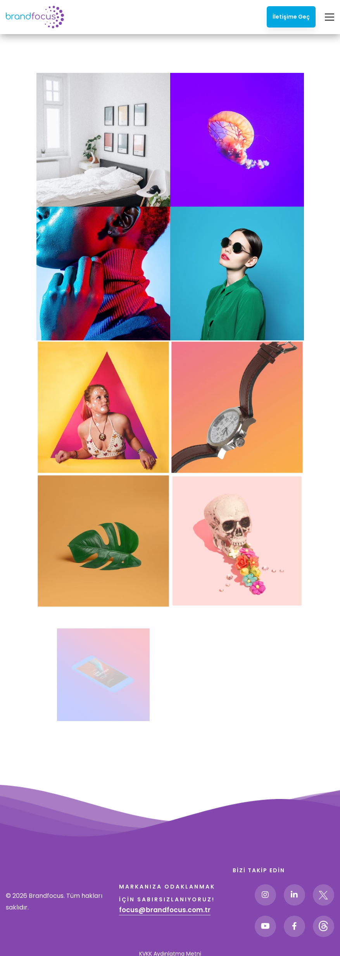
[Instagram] (265, 895)
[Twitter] (323, 895)
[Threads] (323, 926)
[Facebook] (294, 926)
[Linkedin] (294, 895)
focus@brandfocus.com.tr (165, 910)
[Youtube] (265, 926)
